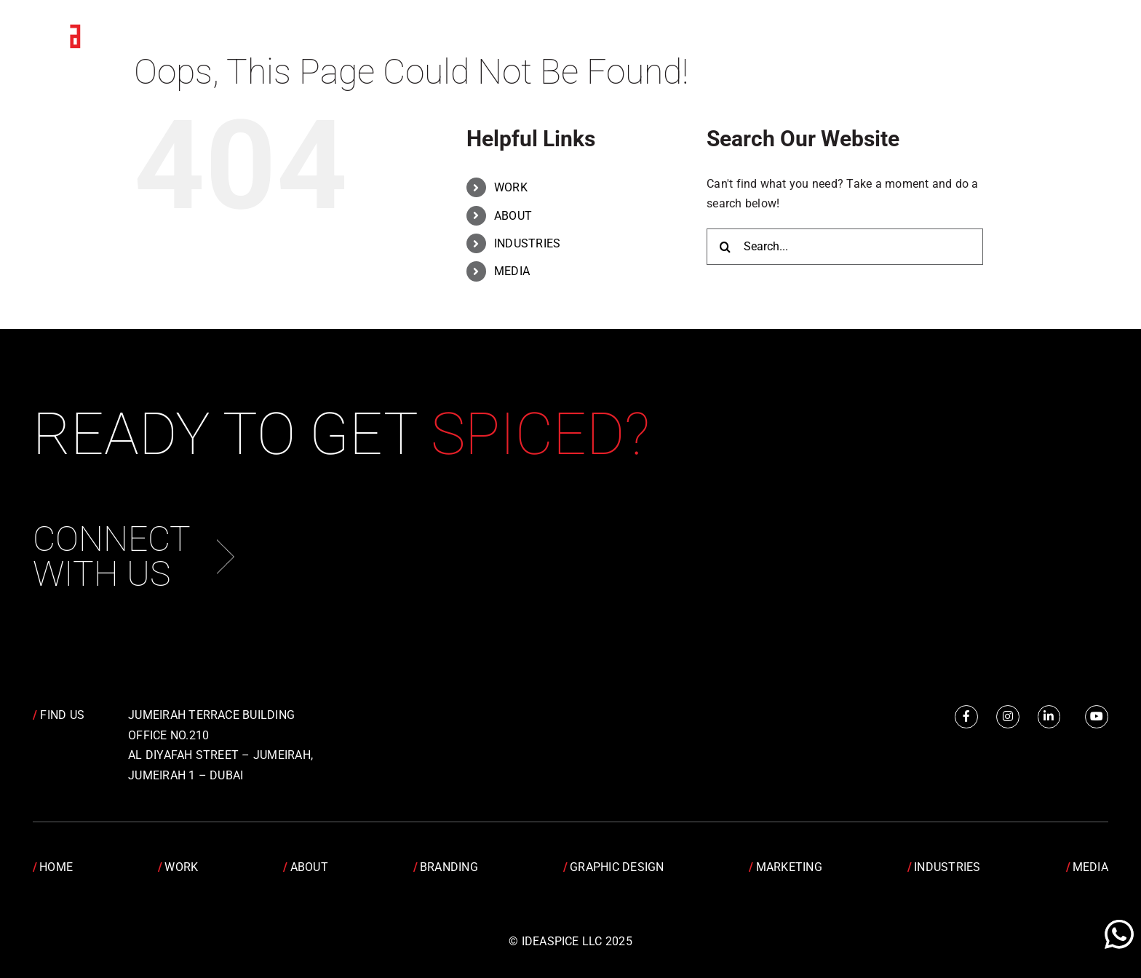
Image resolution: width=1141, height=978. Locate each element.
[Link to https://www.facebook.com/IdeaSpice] (966, 716)
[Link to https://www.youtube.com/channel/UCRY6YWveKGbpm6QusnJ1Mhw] (1096, 716)
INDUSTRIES (527, 243)
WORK (511, 187)
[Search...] (845, 246)
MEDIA (512, 271)
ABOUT (513, 216)
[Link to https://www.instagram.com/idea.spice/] (1007, 716)
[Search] (725, 246)
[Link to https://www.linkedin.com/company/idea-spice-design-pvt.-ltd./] (1049, 716)
